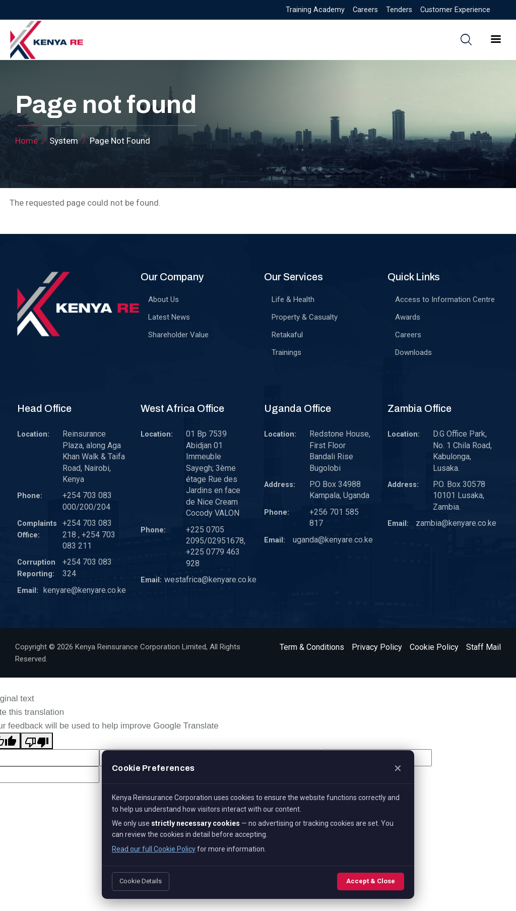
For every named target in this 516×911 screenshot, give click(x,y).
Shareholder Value (178, 334)
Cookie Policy (434, 647)
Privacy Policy (377, 647)
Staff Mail (483, 647)
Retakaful (287, 334)
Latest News (169, 317)
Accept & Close (370, 881)
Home (26, 141)
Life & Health (293, 299)
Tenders (399, 10)
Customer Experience (455, 10)
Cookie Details (140, 881)
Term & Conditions (312, 647)
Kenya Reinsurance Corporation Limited (140, 646)
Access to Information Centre (445, 299)
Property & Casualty (305, 317)
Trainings (286, 352)
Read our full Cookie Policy (154, 849)
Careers (365, 10)
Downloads (413, 352)
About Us (163, 299)
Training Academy (315, 10)
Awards (407, 317)
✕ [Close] (398, 768)
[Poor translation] (37, 741)
